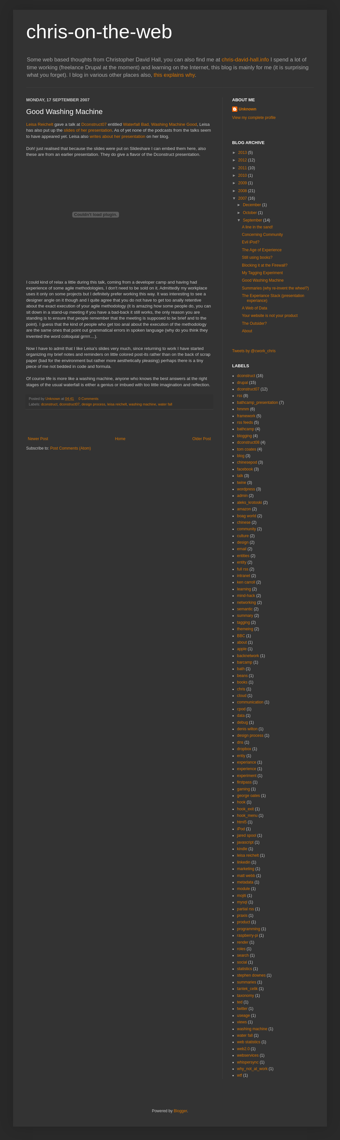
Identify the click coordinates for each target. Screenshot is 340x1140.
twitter (242, 1008)
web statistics (248, 1042)
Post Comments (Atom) (70, 448)
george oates (248, 795)
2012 (243, 160)
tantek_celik (247, 988)
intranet (243, 575)
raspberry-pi (247, 935)
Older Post (201, 439)
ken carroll (246, 582)
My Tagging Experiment (262, 273)
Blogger (180, 1111)
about (242, 642)
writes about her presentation (117, 136)
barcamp (244, 662)
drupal (242, 382)
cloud (241, 695)
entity (241, 562)
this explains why (174, 75)
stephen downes (251, 975)
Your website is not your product (270, 315)
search (243, 955)
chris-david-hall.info (245, 60)
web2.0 (243, 1049)
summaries (246, 982)
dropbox (244, 749)
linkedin (243, 862)
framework (246, 416)
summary (245, 615)
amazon (244, 509)
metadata (245, 882)
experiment (246, 775)
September (253, 220)
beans (242, 675)
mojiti (241, 895)
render (242, 942)
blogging (244, 436)
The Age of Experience (261, 250)
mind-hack (246, 595)
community (246, 529)
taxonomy (245, 995)
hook (241, 802)
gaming (243, 789)
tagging (243, 622)
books (242, 682)
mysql (242, 902)
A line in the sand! (257, 227)
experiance (246, 762)
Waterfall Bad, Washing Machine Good (160, 124)
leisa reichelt (117, 404)
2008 (243, 191)
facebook (245, 469)
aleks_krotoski (249, 502)
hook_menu (247, 815)
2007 (243, 198)
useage (243, 1015)
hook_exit (245, 809)
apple (241, 649)
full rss (242, 569)
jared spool (246, 835)
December (252, 205)
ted (240, 1002)
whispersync (248, 1062)
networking (246, 602)
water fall (165, 404)
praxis (242, 915)
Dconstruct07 (94, 124)
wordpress (246, 489)
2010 (243, 175)
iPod (241, 829)
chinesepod (247, 462)
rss (239, 395)
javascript (245, 842)
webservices (248, 1055)
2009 (243, 183)
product (243, 922)
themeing (245, 629)
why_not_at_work (252, 1068)
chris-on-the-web (99, 31)
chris (241, 689)
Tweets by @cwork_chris (254, 351)
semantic (245, 609)
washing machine (142, 404)
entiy (241, 755)
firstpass (244, 782)
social (242, 962)
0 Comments (88, 399)
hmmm (243, 409)
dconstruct (49, 404)
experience (246, 769)
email (241, 549)
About (247, 331)
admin (242, 495)
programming (248, 929)
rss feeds (245, 422)
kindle (242, 849)
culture (243, 536)
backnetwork (248, 655)
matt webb (246, 875)
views (242, 1022)
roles (241, 949)
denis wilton (247, 729)
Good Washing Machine (263, 280)
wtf (239, 1075)
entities (243, 555)
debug (242, 722)
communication (250, 702)
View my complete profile (254, 117)
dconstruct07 (70, 404)
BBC (241, 636)
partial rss (245, 909)
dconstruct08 (248, 442)
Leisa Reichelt (39, 124)
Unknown (247, 109)
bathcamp (245, 429)
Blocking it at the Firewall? (264, 265)
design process (93, 404)
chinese (243, 522)
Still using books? (257, 257)
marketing (245, 869)
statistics (244, 969)
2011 (243, 168)
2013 (243, 152)
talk (240, 475)
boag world (246, 516)
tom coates (246, 449)
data (241, 715)
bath (241, 669)
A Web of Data (254, 308)
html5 (241, 822)
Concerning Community (262, 234)
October (250, 212)
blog (241, 456)
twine (241, 482)
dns (240, 742)
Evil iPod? (250, 242)
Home (120, 439)
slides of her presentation (88, 130)
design (242, 542)
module (243, 888)
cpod (241, 709)
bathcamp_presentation (257, 402)
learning (244, 589)
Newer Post (38, 439)
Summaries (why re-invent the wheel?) (275, 288)
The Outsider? (254, 323)
